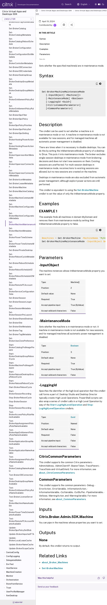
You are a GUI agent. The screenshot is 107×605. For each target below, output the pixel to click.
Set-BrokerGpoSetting (19, 133)
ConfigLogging (13, 556)
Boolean (75, 346)
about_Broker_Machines (55, 562)
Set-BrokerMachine (17, 187)
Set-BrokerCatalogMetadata (20, 33)
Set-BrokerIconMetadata (20, 180)
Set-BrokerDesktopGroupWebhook (21, 90)
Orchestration (12, 580)
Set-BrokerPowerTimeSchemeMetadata (21, 243)
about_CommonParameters (71, 499)
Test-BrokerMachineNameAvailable (21, 503)
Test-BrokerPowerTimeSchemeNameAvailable (21, 512)
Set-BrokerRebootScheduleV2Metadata (21, 276)
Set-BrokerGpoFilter (18, 115)
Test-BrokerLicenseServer (21, 497)
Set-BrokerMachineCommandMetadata (21, 197)
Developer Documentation (24, 5)
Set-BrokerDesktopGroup (20, 75)
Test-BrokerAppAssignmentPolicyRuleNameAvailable (21, 423)
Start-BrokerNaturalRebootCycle (21, 382)
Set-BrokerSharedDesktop (21, 319)
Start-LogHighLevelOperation (66, 405)
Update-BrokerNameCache (21, 544)
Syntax (44, 38)
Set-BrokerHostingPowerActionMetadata (21, 146)
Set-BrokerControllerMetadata (21, 62)
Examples (45, 48)
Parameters (46, 54)
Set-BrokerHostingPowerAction (21, 138)
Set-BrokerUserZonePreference (21, 339)
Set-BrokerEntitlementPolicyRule (21, 99)
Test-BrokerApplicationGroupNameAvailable (21, 441)
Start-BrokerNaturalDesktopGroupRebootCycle (21, 374)
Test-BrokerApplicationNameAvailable (21, 450)
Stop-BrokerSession (18, 401)
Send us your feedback (48, 587)
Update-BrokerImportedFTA (21, 534)
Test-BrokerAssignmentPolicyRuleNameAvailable (21, 459)
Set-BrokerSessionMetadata (20, 307)
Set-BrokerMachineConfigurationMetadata (21, 215)
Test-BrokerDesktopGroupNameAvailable (21, 481)
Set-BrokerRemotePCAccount (20, 283)
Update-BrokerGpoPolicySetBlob (20, 529)
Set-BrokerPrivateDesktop (21, 250)
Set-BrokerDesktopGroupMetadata (21, 81)
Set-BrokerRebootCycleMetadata (21, 256)
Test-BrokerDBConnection (21, 475)
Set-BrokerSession (17, 298)
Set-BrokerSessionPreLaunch (20, 313)
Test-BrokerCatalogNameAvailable (21, 468)
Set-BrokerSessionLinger (20, 302)
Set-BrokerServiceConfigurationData (21, 291)
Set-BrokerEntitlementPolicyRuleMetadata (21, 108)
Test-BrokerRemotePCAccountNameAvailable (21, 521)
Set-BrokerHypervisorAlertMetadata (21, 155)
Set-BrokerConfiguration (20, 48)
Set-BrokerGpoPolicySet (20, 129)
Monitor (9, 576)
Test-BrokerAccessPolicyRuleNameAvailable (21, 414)
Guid (73, 417)
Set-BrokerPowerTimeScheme (20, 236)
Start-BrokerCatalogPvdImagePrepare (21, 347)
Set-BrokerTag (15, 330)
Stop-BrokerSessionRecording (20, 406)
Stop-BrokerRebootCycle (20, 398)
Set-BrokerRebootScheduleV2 (20, 268)
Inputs (43, 59)
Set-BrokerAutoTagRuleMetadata (21, 22)
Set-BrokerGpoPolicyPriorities (20, 124)
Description (46, 43)
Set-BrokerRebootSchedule (21, 263)
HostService (11, 568)
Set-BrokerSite (15, 323)
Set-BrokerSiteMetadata (20, 327)
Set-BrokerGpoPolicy (18, 119)
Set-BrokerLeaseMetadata (21, 183)
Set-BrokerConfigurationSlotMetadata (21, 54)
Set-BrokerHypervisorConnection (21, 164)
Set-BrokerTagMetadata (20, 334)
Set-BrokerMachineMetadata (20, 229)
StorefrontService (14, 584)
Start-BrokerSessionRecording (20, 392)
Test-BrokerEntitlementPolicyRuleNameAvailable (21, 490)
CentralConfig (12, 552)
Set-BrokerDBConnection (20, 67)
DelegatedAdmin (13, 560)
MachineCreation (14, 572)
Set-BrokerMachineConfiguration (21, 206)
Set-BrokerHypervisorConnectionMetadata (21, 173)
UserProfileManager (15, 592)
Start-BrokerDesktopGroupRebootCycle (21, 356)
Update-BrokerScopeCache (21, 548)
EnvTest (10, 564)
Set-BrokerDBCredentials (20, 71)
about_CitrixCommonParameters (57, 472)
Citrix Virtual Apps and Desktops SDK (56, 11)
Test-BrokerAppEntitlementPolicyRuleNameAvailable (21, 432)
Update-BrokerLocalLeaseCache (20, 539)
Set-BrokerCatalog (17, 28)
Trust (8, 588)
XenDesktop (11, 595)
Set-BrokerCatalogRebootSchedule (21, 41)
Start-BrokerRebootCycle (20, 387)
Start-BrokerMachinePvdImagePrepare (21, 365)
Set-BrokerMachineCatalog (21, 191)
